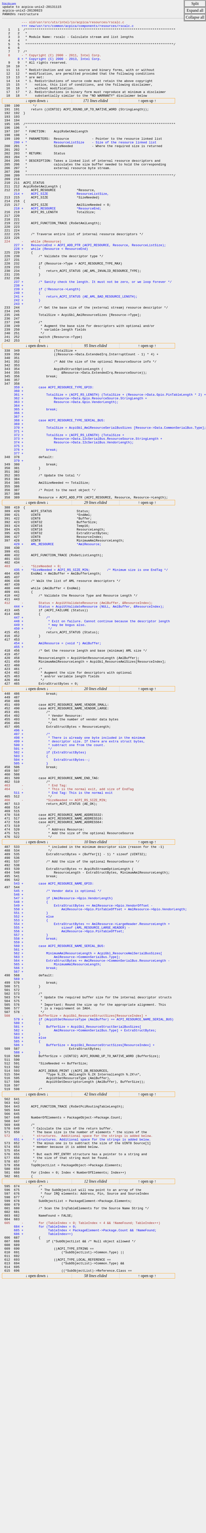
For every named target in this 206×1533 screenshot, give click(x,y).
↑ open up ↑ (147, 118)
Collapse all (195, 17)
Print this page (9, 3)
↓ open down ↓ (37, 118)
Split (195, 3)
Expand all (195, 10)
